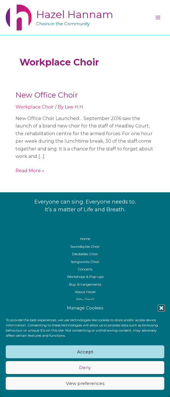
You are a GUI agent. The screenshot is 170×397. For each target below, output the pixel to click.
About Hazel (85, 292)
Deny (85, 367)
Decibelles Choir (85, 254)
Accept (85, 352)
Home (85, 239)
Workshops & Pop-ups (85, 276)
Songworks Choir (85, 261)
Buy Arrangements (85, 284)
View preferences (85, 383)
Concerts (85, 269)
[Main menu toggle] (158, 17)
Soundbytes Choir (85, 246)
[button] (161, 308)
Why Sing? (85, 299)
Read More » (29, 171)
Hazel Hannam (74, 14)
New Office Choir (46, 95)
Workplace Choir (34, 107)
